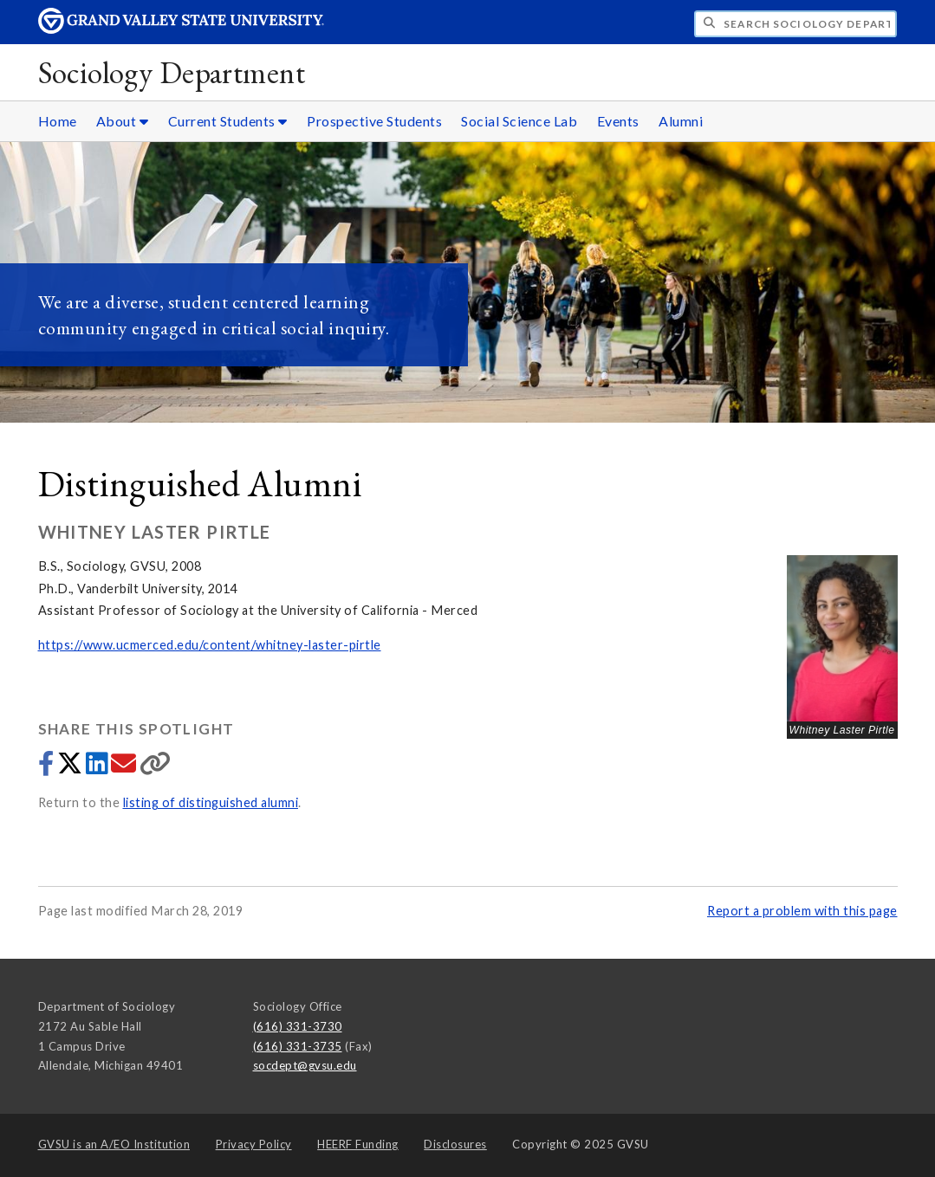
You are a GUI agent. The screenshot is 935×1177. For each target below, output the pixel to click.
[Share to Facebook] (47, 767)
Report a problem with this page (802, 910)
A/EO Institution (114, 1144)
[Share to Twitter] (71, 767)
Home (57, 121)
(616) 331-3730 (297, 1026)
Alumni (681, 121)
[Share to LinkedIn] (98, 767)
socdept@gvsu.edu (305, 1065)
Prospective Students (374, 121)
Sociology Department (171, 72)
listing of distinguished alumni (211, 802)
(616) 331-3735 (297, 1046)
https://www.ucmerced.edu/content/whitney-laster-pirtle (209, 644)
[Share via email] (125, 767)
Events (618, 121)
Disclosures (455, 1144)
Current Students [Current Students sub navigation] (228, 121)
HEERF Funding (358, 1144)
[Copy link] (156, 767)
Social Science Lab (519, 121)
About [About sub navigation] (122, 121)
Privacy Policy (254, 1144)
